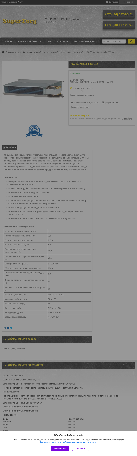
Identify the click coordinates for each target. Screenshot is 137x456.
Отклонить (80, 448)
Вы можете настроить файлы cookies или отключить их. (67, 442)
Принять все (60, 448)
